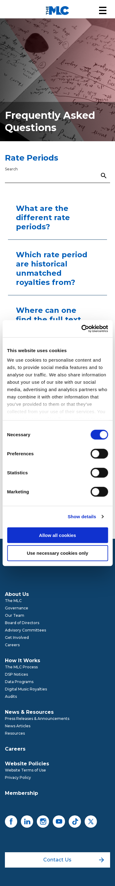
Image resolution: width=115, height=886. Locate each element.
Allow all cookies (57, 535)
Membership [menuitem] (21, 793)
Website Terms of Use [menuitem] (25, 770)
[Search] (57, 175)
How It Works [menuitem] (22, 660)
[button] (102, 10)
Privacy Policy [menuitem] (18, 777)
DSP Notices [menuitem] (16, 674)
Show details (82, 516)
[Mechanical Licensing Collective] (57, 10)
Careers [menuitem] (12, 645)
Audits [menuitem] (11, 696)
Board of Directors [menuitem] (22, 622)
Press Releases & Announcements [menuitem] (37, 718)
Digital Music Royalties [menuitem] (26, 689)
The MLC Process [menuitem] (21, 667)
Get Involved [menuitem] (17, 637)
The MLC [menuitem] (13, 600)
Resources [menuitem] (15, 733)
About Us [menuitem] (17, 594)
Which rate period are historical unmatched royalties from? (51, 268)
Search (11, 169)
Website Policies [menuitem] (27, 764)
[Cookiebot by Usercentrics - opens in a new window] (82, 329)
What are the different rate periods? (43, 217)
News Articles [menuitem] (17, 726)
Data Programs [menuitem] (19, 681)
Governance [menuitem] (16, 608)
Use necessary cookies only (57, 553)
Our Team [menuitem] (14, 615)
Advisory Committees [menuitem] (25, 630)
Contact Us (73, 860)
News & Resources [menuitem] (29, 712)
